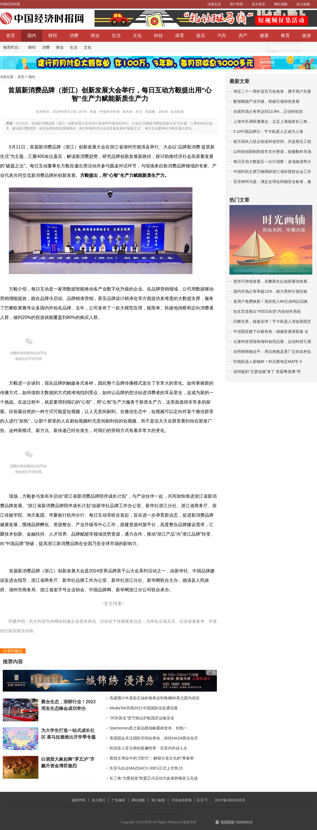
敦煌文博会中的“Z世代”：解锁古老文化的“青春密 (152, 758)
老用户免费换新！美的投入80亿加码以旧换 (270, 301)
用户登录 (236, 4)
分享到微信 (13, 651)
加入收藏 (303, 4)
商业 (95, 35)
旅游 (306, 35)
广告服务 (118, 800)
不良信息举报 (182, 800)
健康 (264, 35)
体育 (179, 35)
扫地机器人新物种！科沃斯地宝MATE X (267, 361)
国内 (31, 35)
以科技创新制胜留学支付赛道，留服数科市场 (272, 151)
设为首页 (258, 4)
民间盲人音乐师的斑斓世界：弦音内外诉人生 (148, 748)
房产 (243, 35)
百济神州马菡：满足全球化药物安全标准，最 (272, 181)
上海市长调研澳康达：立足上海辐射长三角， (272, 121)
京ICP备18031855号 (230, 800)
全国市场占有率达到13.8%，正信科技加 (268, 111)
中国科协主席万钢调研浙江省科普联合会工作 (272, 171)
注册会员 (214, 4)
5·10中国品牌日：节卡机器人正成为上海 (268, 131)
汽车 (221, 35)
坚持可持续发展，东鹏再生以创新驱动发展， (272, 281)
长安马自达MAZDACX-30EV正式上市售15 (146, 768)
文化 (137, 35)
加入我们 (98, 800)
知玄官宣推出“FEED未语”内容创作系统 (267, 311)
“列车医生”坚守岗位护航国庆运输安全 (142, 718)
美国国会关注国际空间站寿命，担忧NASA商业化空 (154, 738)
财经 (52, 35)
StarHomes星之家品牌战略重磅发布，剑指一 (148, 728)
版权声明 (78, 800)
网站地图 (281, 4)
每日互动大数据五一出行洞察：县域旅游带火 (272, 161)
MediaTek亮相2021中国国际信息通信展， (146, 708)
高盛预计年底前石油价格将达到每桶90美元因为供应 (155, 698)
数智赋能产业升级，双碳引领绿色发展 (266, 101)
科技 (158, 35)
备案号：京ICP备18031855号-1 (156, 814)
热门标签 (158, 800)
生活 (116, 35)
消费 (74, 35)
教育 (285, 35)
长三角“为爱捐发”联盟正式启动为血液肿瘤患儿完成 (154, 778)
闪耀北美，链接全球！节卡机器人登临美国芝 (272, 321)
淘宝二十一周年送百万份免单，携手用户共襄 (272, 91)
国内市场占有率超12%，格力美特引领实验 (270, 291)
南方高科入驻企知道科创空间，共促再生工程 (272, 141)
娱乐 (200, 35)
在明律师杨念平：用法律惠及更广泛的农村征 (272, 351)
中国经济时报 (10, 4)
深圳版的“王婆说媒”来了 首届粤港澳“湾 (267, 371)
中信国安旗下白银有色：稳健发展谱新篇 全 (270, 331)
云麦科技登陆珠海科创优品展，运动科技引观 (272, 341)
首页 (10, 35)
